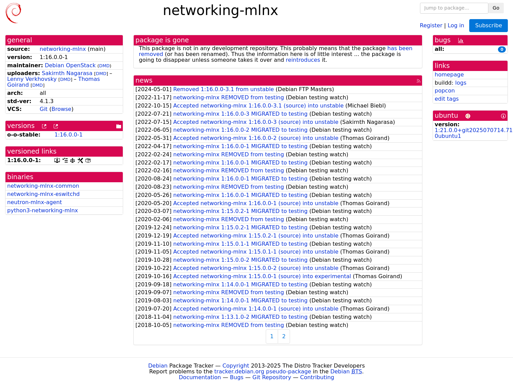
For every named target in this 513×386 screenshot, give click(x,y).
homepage (449, 74)
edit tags (447, 99)
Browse (61, 109)
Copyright (235, 365)
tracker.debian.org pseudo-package (262, 371)
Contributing (317, 377)
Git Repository (271, 377)
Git (44, 109)
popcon (445, 90)
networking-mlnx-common (43, 186)
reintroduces (303, 60)
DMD (104, 65)
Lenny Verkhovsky (32, 79)
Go (496, 8)
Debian (158, 365)
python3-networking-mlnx (42, 210)
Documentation (200, 377)
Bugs (237, 377)
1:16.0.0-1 (68, 134)
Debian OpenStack (70, 65)
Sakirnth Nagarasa (67, 73)
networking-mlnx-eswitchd (43, 194)
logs (460, 83)
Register (431, 25)
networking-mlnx (63, 49)
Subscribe (488, 25)
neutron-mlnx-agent (34, 202)
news (144, 80)
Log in (456, 25)
